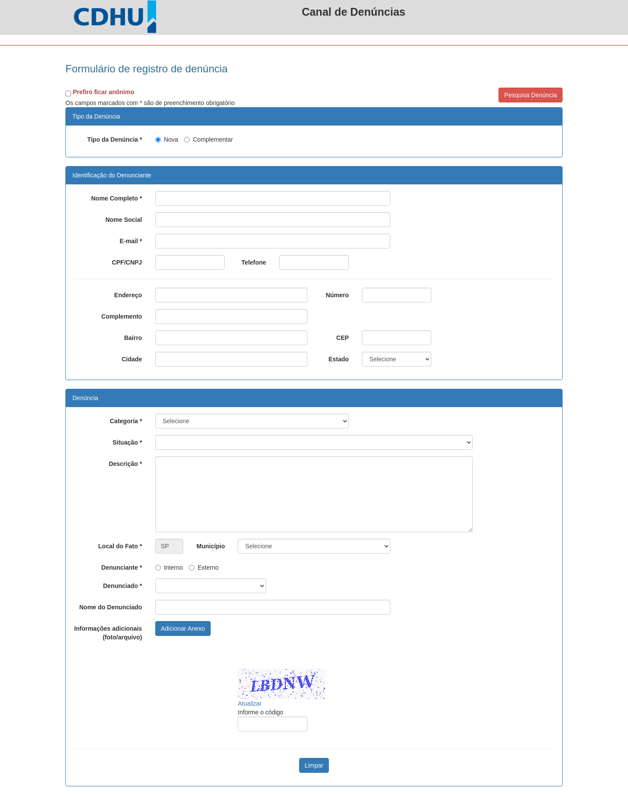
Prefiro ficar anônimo (103, 91)
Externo (203, 567)
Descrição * (125, 463)
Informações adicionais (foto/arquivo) (108, 633)
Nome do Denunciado (110, 607)
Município (210, 546)
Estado (338, 359)
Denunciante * (121, 567)
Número (337, 295)
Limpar (314, 765)
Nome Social (124, 219)
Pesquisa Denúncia (530, 95)
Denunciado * (122, 585)
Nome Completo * (116, 198)
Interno (169, 567)
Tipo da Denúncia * (114, 139)
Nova (166, 139)
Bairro (133, 337)
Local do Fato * (120, 546)
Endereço (128, 295)
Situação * (127, 442)
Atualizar (249, 703)
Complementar (208, 139)
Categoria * (126, 421)
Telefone (254, 262)
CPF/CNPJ (127, 262)
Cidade (132, 359)
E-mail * (130, 241)
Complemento (121, 316)
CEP (342, 337)
